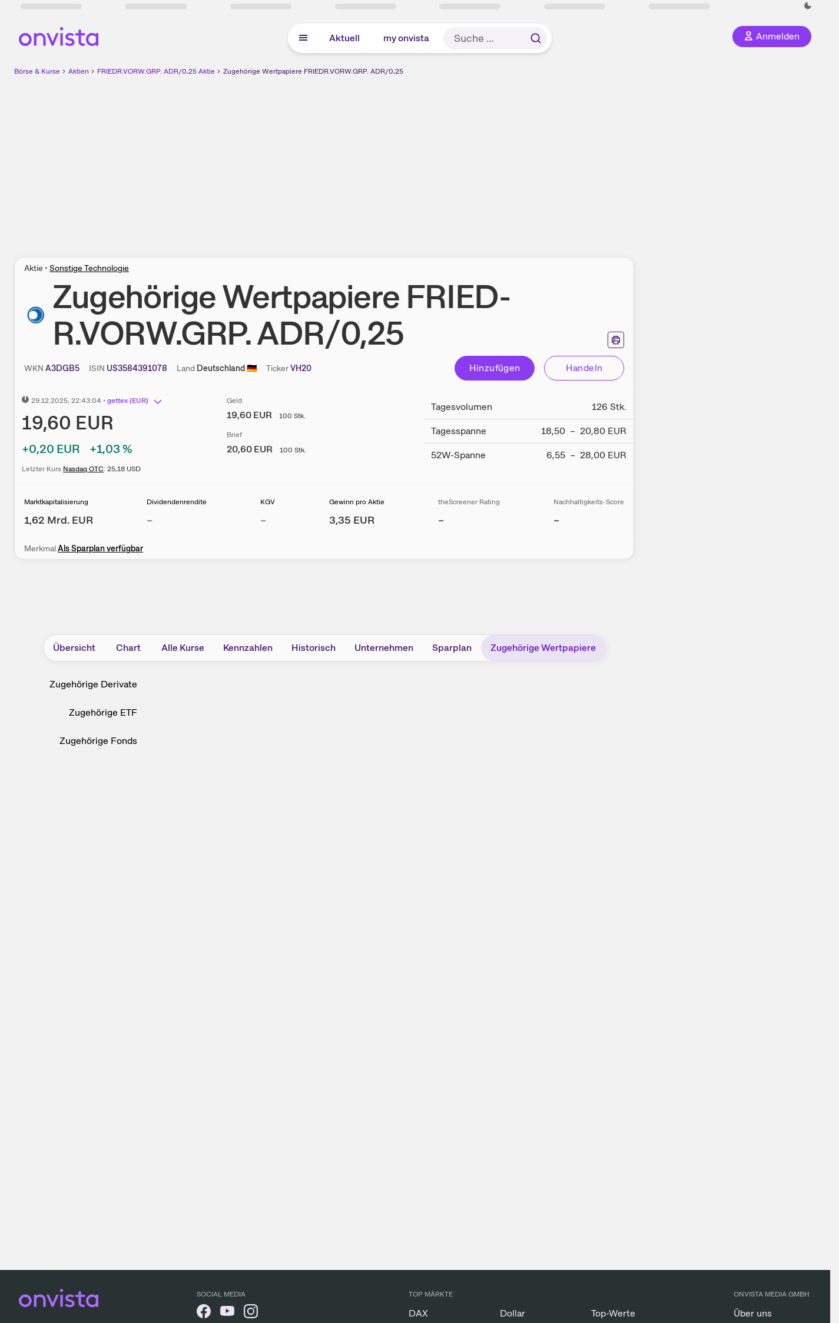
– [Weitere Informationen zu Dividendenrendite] (149, 520)
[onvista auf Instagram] (251, 1313)
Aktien (78, 71)
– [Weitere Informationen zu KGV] (263, 520)
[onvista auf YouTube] (227, 1313)
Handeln (584, 368)
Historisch (313, 647)
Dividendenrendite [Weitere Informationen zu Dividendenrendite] (177, 502)
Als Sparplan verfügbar (100, 548)
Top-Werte (613, 1313)
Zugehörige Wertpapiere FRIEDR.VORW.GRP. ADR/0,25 (313, 71)
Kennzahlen (248, 647)
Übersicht (74, 647)
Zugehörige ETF (103, 712)
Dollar (512, 1313)
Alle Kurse (182, 647)
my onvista (406, 38)
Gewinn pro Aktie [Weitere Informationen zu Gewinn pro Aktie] (356, 502)
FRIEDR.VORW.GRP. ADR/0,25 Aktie (156, 71)
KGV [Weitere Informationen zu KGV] (267, 502)
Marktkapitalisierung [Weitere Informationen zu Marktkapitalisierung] (56, 502)
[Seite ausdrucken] (616, 340)
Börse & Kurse (37, 71)
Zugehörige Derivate (93, 684)
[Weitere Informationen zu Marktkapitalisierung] (58, 520)
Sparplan (452, 647)
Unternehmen (383, 647)
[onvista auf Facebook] (204, 1313)
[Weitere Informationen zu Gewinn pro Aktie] (351, 520)
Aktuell (344, 38)
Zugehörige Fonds (98, 741)
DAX (418, 1313)
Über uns (753, 1313)
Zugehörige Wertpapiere (543, 647)
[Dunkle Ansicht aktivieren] (808, 6)
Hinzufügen (494, 368)
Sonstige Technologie (89, 268)
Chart (128, 647)
